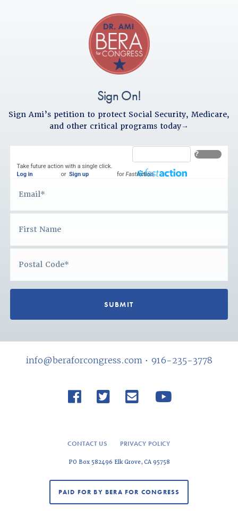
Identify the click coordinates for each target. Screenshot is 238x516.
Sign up (79, 174)
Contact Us (87, 443)
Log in (25, 174)
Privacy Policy (145, 443)
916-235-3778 (181, 360)
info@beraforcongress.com (84, 360)
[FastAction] (161, 154)
